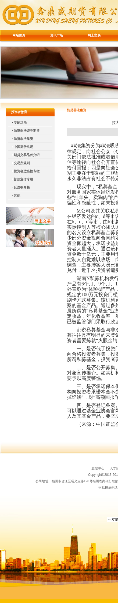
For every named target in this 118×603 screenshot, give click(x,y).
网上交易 (94, 35)
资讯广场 (56, 35)
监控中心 (97, 468)
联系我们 (30, 238)
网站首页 (18, 35)
